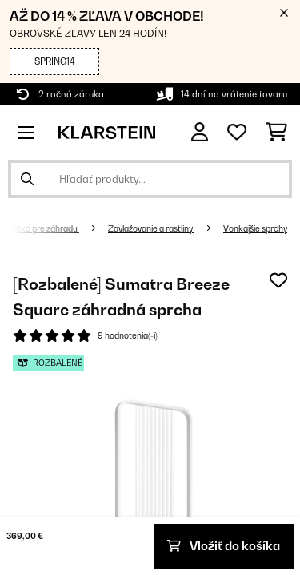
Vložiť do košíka (223, 546)
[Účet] (199, 132)
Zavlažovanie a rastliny (151, 228)
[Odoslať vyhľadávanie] (27, 178)
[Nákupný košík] (276, 132)
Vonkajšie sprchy (255, 228)
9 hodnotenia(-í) (128, 335)
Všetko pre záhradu (41, 228)
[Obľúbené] (236, 132)
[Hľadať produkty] (150, 179)
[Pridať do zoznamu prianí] (278, 280)
